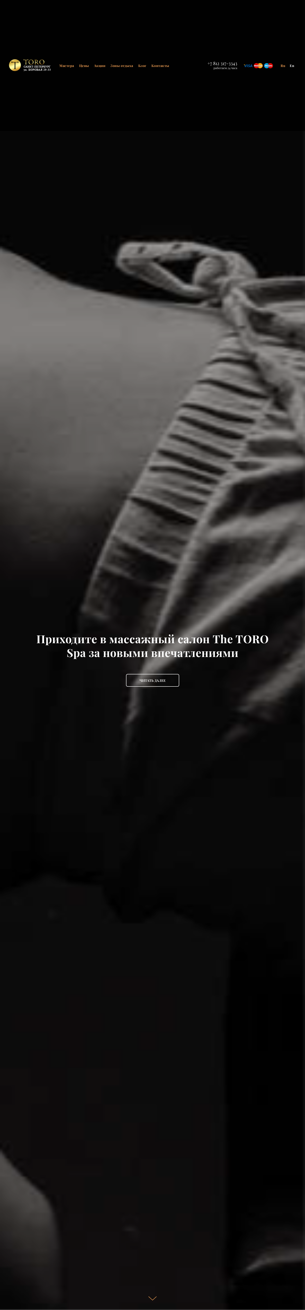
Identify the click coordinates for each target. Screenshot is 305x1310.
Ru (283, 65)
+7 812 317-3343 (222, 63)
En (292, 65)
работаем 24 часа (225, 68)
